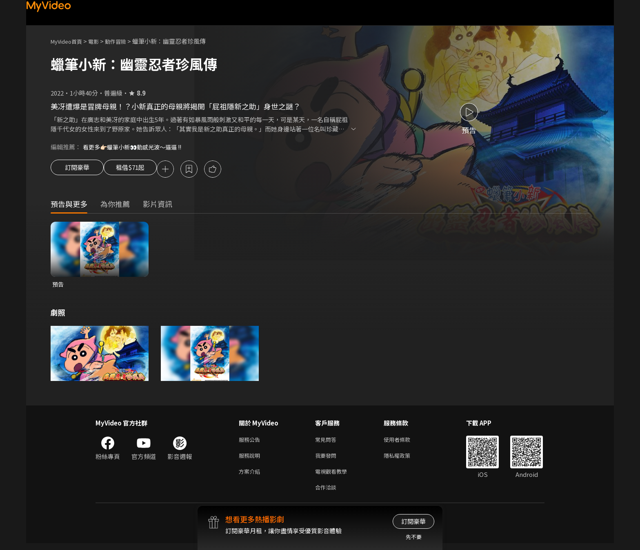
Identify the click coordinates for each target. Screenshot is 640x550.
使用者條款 (404, 442)
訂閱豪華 (77, 170)
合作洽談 (327, 493)
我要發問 (327, 459)
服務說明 (251, 459)
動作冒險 (124, 41)
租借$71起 (137, 170)
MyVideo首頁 (69, 41)
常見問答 (327, 442)
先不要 (414, 537)
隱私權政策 (404, 459)
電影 (100, 41)
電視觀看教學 (333, 476)
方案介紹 (251, 476)
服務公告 (251, 442)
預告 (58, 285)
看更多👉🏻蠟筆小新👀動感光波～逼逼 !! (136, 147)
